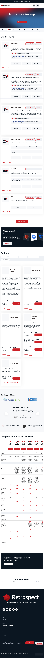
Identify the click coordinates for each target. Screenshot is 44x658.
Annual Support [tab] (37, 63)
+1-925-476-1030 (34, 581)
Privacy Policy (4, 656)
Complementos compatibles (18, 56)
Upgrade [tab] (26, 63)
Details (10, 448)
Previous (6, 413)
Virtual (20, 30)
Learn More (9, 564)
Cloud (32, 30)
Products (4, 627)
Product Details (30, 43)
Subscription (26, 30)
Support (4, 633)
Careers (4, 619)
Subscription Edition (7, 67)
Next (37, 413)
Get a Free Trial (30, 642)
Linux (14, 30)
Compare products (22, 221)
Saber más (7, 243)
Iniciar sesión (39, 643)
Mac (9, 29)
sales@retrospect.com (19, 581)
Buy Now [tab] (16, 63)
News (4, 623)
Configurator (39, 30)
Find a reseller (22, 22)
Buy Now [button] (15, 303)
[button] (37, 5)
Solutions (4, 629)
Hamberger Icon (42, 5)
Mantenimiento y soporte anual (12, 309)
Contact (4, 621)
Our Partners (5, 635)
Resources (5, 631)
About (4, 617)
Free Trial (39, 43)
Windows (4, 30)
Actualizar (4, 308)
